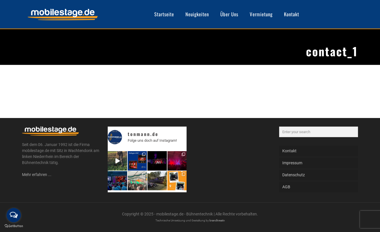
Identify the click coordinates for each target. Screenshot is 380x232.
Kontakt (289, 151)
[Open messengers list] (14, 215)
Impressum (292, 163)
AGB (286, 187)
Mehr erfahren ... (36, 174)
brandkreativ (217, 220)
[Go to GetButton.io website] (14, 226)
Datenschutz (293, 175)
